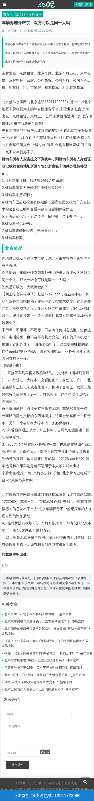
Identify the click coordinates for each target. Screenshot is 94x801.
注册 (88, 4)
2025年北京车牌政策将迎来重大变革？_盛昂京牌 (38, 682)
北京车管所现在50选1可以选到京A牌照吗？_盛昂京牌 (41, 660)
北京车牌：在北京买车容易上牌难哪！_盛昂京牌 (38, 614)
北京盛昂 (14, 248)
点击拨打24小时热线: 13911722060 (46, 795)
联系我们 (22, 783)
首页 (6, 14)
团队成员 (70, 783)
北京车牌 (19, 14)
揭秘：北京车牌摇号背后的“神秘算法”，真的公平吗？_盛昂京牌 (48, 653)
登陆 (79, 4)
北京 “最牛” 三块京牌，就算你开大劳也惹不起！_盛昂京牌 (44, 675)
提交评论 (17, 764)
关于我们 (38, 783)
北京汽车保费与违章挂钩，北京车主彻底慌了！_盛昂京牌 (44, 621)
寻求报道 (54, 783)
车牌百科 (35, 14)
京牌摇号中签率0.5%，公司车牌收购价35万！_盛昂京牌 (43, 667)
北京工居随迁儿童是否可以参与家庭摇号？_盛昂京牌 (41, 689)
